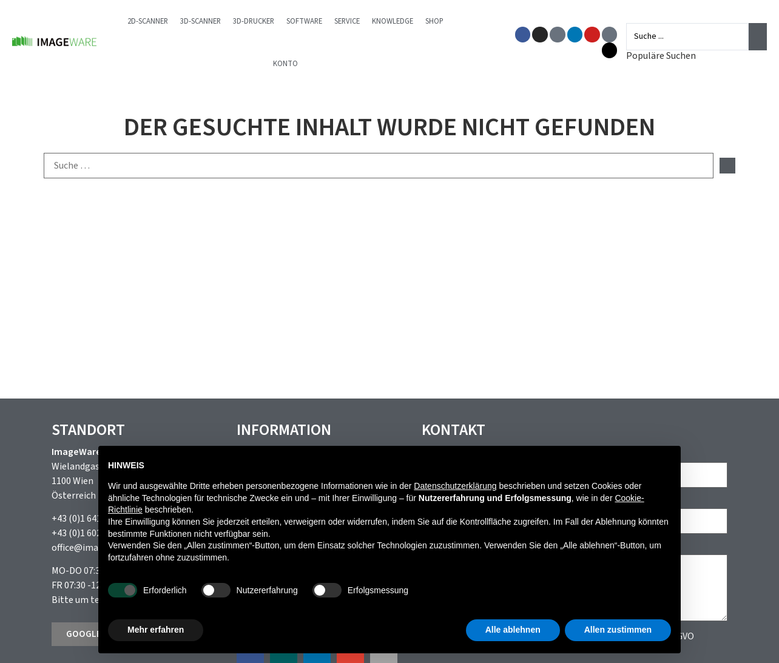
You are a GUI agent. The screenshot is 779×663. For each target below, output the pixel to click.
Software (304, 21)
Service (347, 21)
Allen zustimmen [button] (618, 629)
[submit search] (727, 165)
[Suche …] (378, 165)
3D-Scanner (200, 21)
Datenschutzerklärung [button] (455, 486)
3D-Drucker (253, 21)
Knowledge (392, 21)
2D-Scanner (147, 21)
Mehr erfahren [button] (155, 629)
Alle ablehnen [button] (513, 629)
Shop (434, 21)
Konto (285, 63)
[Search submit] (758, 36)
